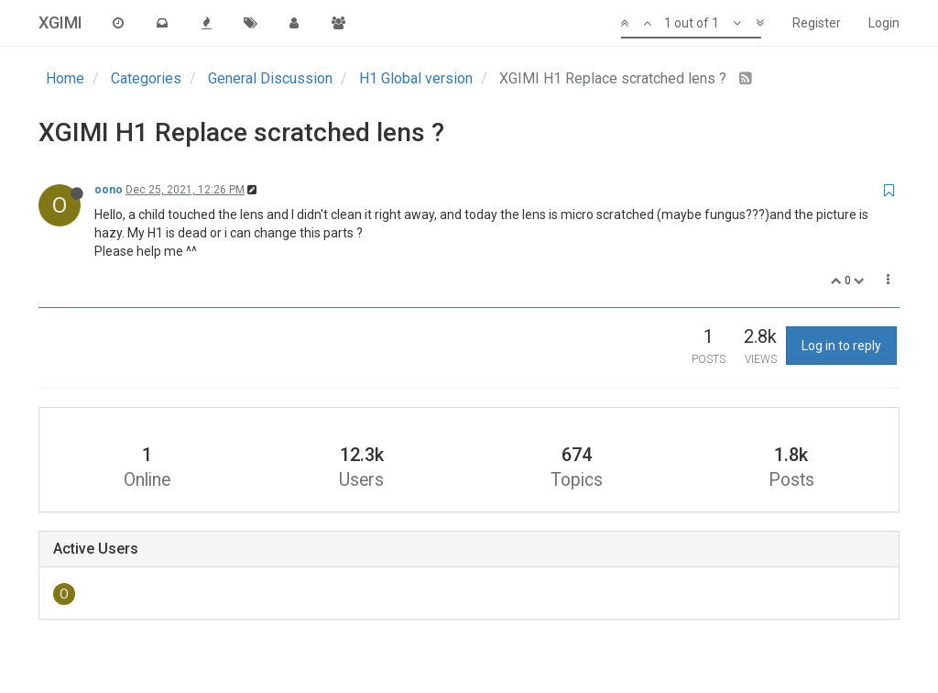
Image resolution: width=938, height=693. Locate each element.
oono (108, 189)
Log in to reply (841, 345)
